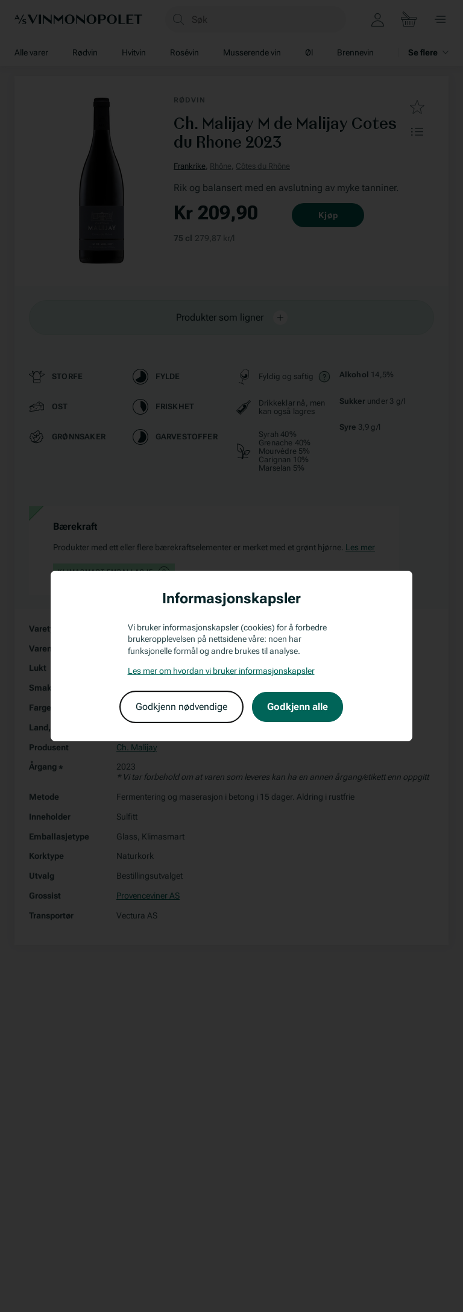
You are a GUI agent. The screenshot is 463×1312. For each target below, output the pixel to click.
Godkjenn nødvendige (181, 706)
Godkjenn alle (297, 706)
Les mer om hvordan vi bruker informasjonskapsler (221, 671)
